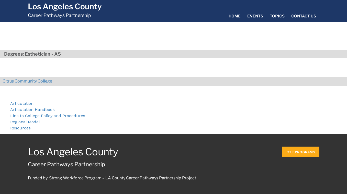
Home (235, 16)
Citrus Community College (27, 81)
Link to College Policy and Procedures (47, 115)
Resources (20, 128)
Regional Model (25, 121)
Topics (277, 16)
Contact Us (303, 16)
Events (255, 16)
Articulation (21, 103)
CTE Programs (300, 152)
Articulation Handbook (32, 109)
